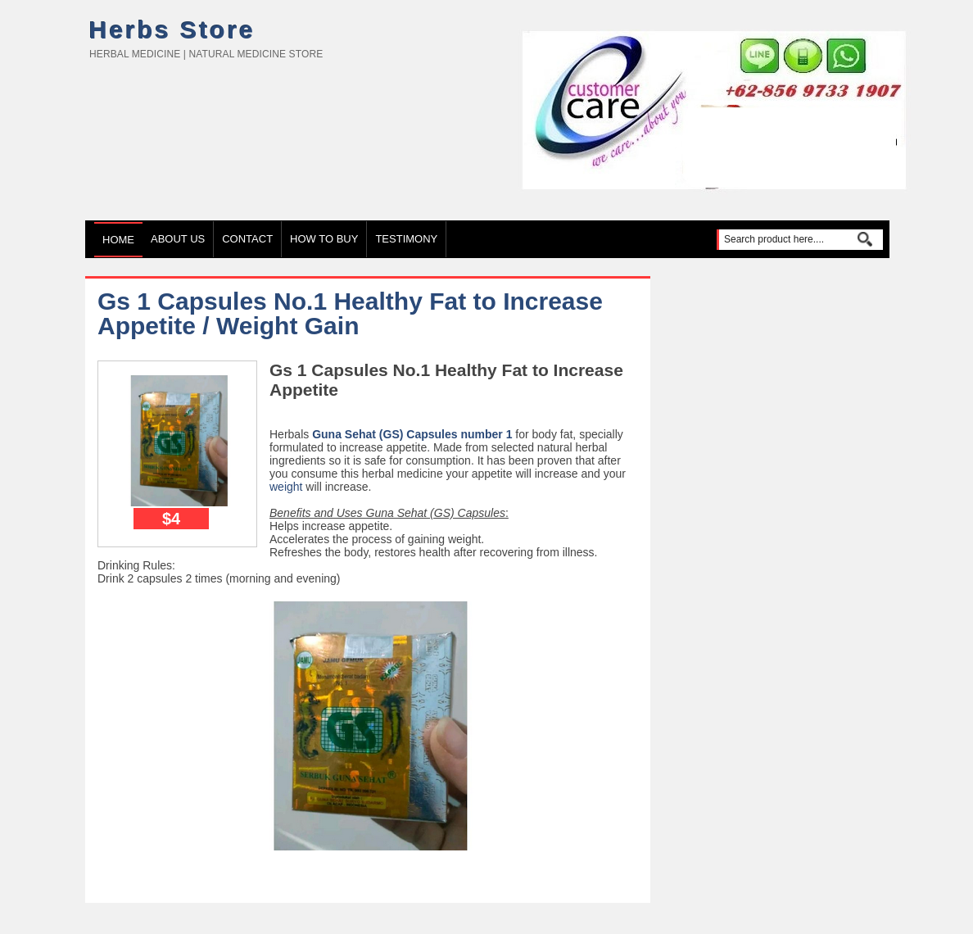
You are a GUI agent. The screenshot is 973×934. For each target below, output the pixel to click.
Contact (247, 239)
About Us (178, 239)
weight (285, 486)
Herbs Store (172, 29)
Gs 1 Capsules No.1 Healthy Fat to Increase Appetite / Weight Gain (350, 313)
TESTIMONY (406, 239)
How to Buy (324, 239)
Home (118, 240)
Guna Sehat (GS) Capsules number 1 (412, 434)
